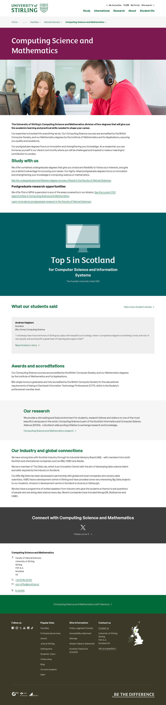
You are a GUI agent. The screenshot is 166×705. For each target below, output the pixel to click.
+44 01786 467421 (23, 579)
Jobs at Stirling (47, 643)
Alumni (43, 638)
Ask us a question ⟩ (107, 648)
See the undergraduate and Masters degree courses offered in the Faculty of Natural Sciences (61, 180)
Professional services (50, 633)
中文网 (126, 5)
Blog (42, 664)
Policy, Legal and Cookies (81, 628)
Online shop (46, 659)
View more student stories (138, 306)
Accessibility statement (80, 633)
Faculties (34, 22)
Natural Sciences (52, 22)
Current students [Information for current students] (48, 669)
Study (86, 10)
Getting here (46, 649)
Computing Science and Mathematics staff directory (82, 604)
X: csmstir (20, 590)
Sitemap (73, 638)
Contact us (103, 628)
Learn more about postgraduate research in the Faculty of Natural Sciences (51, 201)
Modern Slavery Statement (82, 643)
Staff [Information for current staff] (42, 674)
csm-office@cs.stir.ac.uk (27, 584)
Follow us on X (81, 534)
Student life (147, 10)
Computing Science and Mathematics (84, 22)
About (132, 10)
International (102, 10)
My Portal (135, 5)
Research (119, 10)
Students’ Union (47, 654)
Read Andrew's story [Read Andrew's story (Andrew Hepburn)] (26, 345)
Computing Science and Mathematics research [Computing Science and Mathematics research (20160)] (49, 430)
